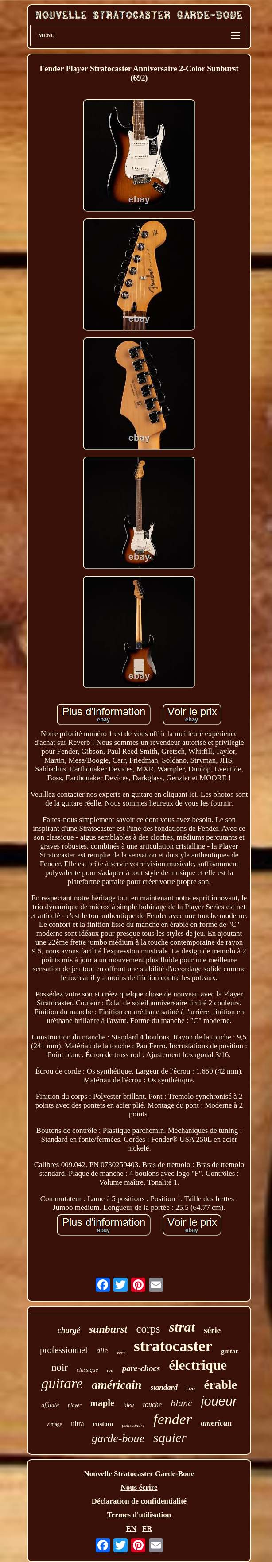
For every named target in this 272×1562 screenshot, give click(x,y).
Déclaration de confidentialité (139, 1501)
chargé (69, 1330)
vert (121, 1352)
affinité (50, 1405)
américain (117, 1384)
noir (59, 1367)
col (110, 1370)
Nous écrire (138, 1487)
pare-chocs (141, 1368)
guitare (62, 1383)
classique (87, 1369)
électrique (198, 1365)
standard (164, 1387)
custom (103, 1423)
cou (191, 1388)
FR (147, 1528)
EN (131, 1528)
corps (148, 1329)
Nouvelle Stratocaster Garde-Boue (139, 1473)
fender (172, 1419)
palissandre (133, 1425)
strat (182, 1327)
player (75, 1405)
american (216, 1423)
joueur (219, 1401)
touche (152, 1404)
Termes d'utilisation (139, 1515)
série (212, 1330)
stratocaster (173, 1346)
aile (102, 1350)
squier (170, 1437)
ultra (77, 1423)
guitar (229, 1351)
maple (102, 1403)
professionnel (64, 1350)
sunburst (108, 1329)
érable (220, 1384)
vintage (54, 1424)
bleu (128, 1405)
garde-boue (118, 1438)
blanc (181, 1402)
